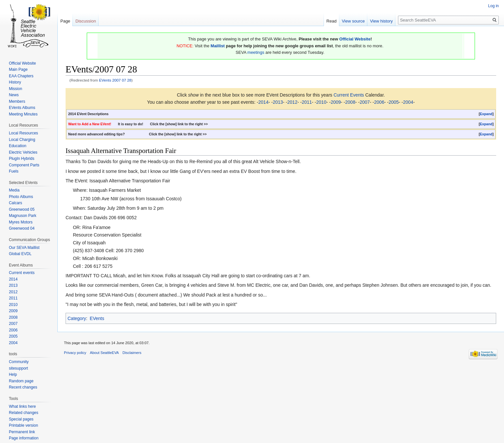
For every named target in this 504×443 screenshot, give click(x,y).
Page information (23, 438)
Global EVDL (20, 254)
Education (17, 146)
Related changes (23, 412)
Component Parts (24, 165)
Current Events (348, 95)
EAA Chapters (21, 76)
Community (19, 361)
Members (17, 101)
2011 (307, 102)
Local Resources (23, 133)
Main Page (18, 69)
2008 (350, 102)
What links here (22, 406)
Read (332, 21)
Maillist (218, 45)
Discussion (85, 21)
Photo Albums (21, 196)
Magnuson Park (22, 215)
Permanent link (22, 432)
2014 (263, 102)
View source (353, 21)
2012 (292, 102)
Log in (493, 6)
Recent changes (23, 387)
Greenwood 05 (22, 209)
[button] (486, 114)
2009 (336, 102)
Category (77, 318)
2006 (379, 102)
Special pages (21, 419)
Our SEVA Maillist (24, 247)
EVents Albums (22, 107)
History (15, 82)
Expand (486, 114)
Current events (22, 272)
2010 (321, 102)
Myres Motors (21, 222)
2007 (364, 102)
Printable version (23, 425)
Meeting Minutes (23, 114)
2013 (278, 102)
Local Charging (22, 139)
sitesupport (18, 368)
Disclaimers (132, 353)
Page (65, 21)
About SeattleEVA (104, 353)
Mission (15, 88)
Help (13, 374)
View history (381, 21)
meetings (255, 52)
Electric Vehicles (23, 152)
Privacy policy (75, 353)
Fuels (13, 171)
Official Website (355, 39)
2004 (408, 102)
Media (14, 190)
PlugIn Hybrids (21, 158)
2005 (394, 102)
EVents (97, 318)
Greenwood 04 (22, 228)
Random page (21, 381)
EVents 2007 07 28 (115, 80)
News (14, 95)
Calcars (15, 203)
